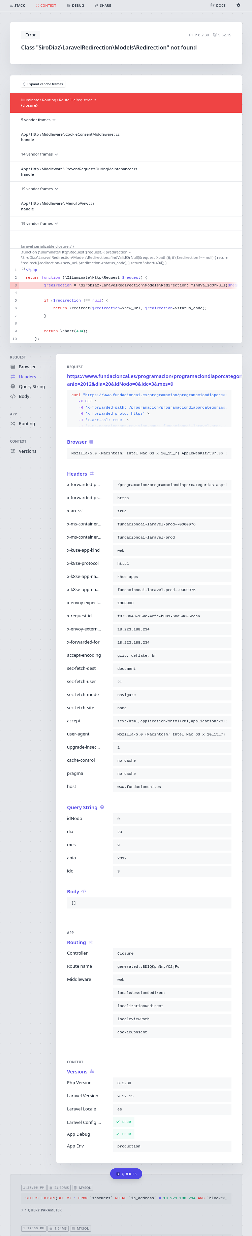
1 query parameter (41, 1210)
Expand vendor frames (43, 84)
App (13, 414)
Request (18, 357)
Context (18, 441)
